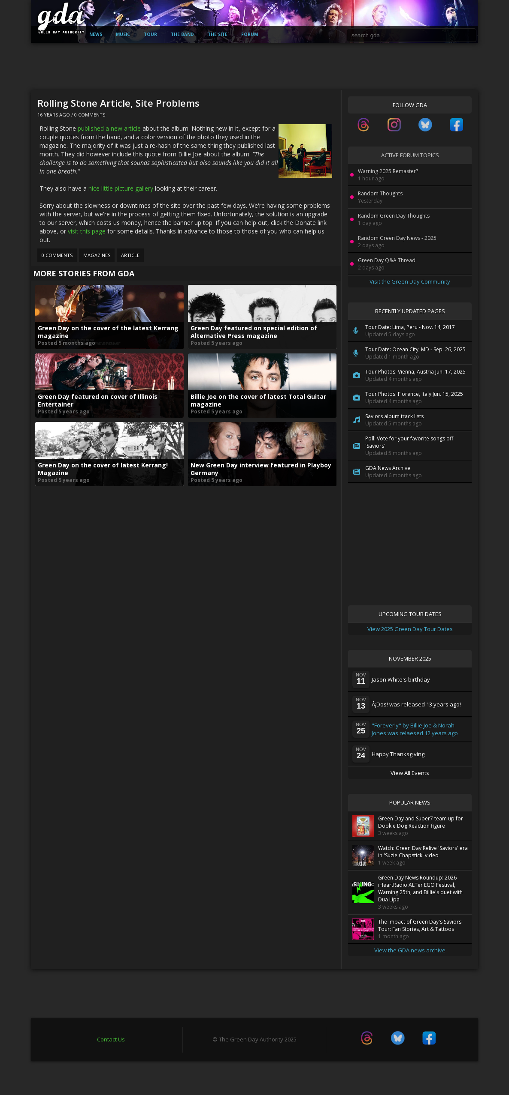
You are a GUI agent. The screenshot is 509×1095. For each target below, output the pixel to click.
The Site (217, 34)
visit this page (87, 231)
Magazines (96, 255)
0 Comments (89, 114)
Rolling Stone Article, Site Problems (118, 102)
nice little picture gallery (120, 188)
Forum (249, 34)
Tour (150, 34)
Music (123, 34)
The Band (182, 34)
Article (130, 255)
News (95, 34)
